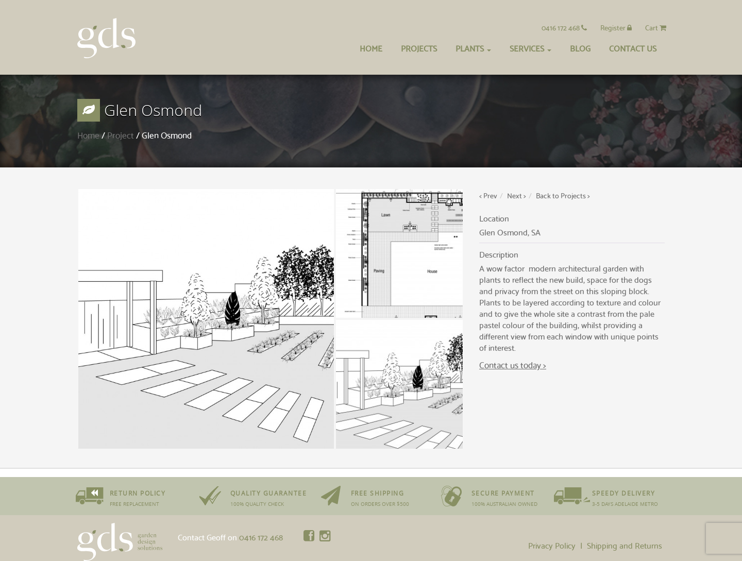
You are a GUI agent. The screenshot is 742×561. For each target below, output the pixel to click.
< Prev (488, 195)
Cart (655, 27)
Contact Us (632, 48)
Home (371, 48)
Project (120, 134)
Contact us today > (512, 364)
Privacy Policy (552, 545)
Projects (419, 48)
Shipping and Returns (624, 545)
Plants (473, 48)
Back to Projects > (563, 195)
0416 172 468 (564, 27)
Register (616, 27)
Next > (516, 195)
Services (530, 48)
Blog (580, 48)
